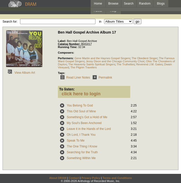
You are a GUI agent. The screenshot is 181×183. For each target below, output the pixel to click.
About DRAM (58, 177)
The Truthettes (126, 64)
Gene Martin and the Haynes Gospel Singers (102, 58)
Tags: (61, 72)
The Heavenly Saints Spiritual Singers (91, 64)
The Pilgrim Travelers (83, 67)
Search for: (10, 21)
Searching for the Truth (82, 152)
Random (145, 3)
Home (98, 3)
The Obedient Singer (144, 58)
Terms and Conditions (117, 177)
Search (129, 3)
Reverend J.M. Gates (149, 64)
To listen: (67, 89)
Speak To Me (76, 140)
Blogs (160, 3)
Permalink (101, 77)
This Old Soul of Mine (81, 111)
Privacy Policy (90, 177)
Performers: (66, 58)
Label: (62, 40)
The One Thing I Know (82, 146)
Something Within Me (81, 158)
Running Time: (68, 47)
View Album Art (20, 72)
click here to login (81, 93)
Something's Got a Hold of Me (87, 117)
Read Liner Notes (74, 77)
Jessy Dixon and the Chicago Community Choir (115, 61)
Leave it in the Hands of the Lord (89, 129)
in (100, 21)
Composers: (66, 52)
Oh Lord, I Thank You (81, 134)
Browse (113, 3)
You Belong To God (80, 105)
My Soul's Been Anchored (84, 123)
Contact (74, 177)
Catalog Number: (69, 43)
